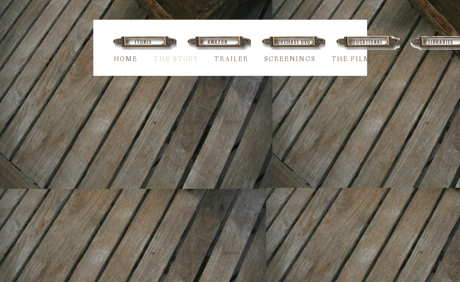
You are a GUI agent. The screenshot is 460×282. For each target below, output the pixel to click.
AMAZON (217, 41)
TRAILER (231, 59)
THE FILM (351, 59)
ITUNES (143, 41)
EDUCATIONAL (366, 41)
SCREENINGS (290, 59)
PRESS (398, 59)
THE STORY (175, 59)
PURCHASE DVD (292, 41)
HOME (126, 59)
